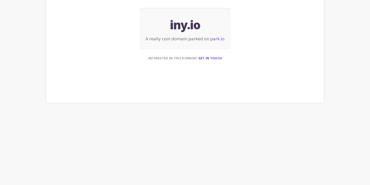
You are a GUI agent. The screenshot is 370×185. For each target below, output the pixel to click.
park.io (217, 39)
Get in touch (210, 58)
